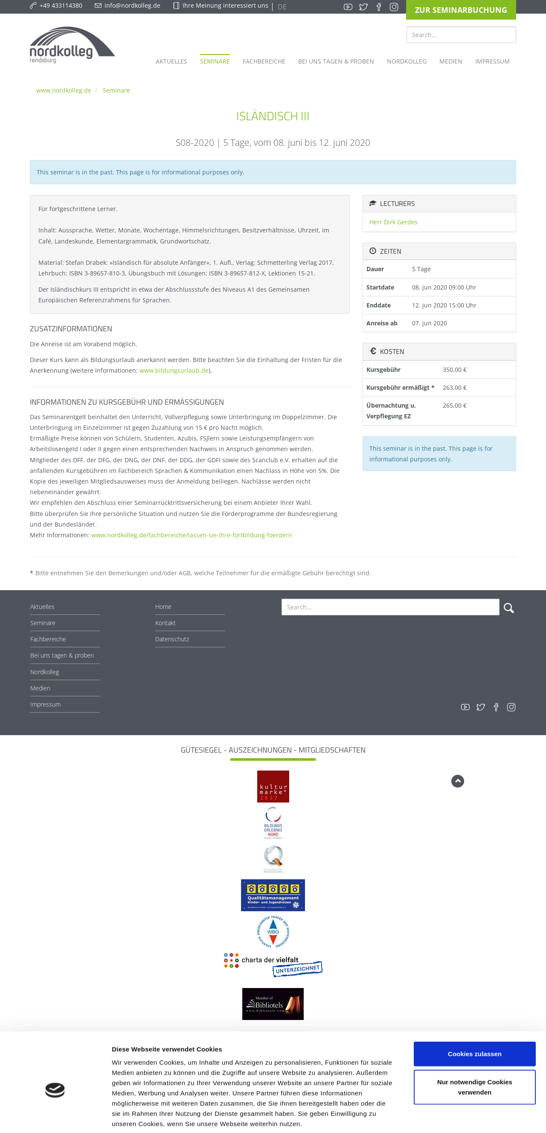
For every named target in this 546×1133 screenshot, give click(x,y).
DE (281, 7)
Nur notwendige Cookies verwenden (474, 1045)
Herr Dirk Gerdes (393, 222)
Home (163, 607)
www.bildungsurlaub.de (174, 370)
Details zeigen (453, 1116)
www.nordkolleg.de (63, 90)
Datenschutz (172, 639)
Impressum (45, 704)
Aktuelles (42, 607)
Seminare (116, 90)
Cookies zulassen (475, 1011)
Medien (40, 688)
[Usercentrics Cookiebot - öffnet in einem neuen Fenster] (55, 1116)
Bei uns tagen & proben (62, 655)
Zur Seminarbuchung (461, 10)
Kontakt (165, 623)
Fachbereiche (48, 639)
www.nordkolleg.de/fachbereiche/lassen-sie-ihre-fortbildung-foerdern (191, 535)
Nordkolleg (44, 672)
